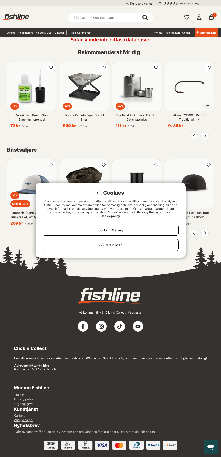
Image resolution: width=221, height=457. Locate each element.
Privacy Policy (147, 212)
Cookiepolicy (110, 216)
